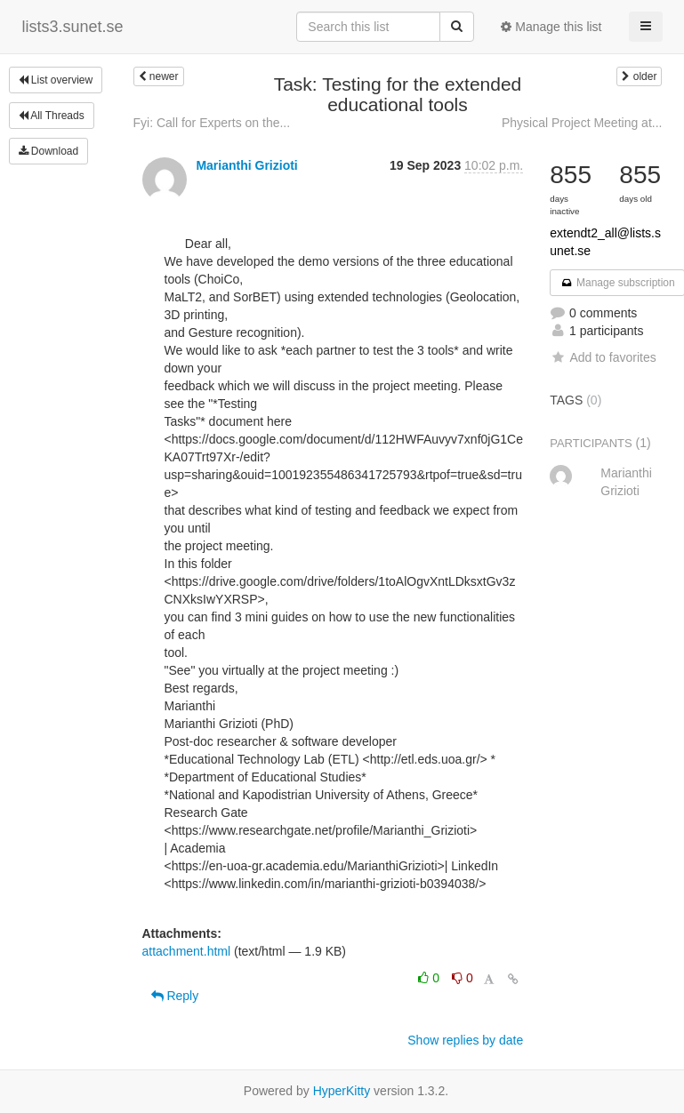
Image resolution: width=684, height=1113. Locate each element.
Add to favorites (603, 357)
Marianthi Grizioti (246, 165)
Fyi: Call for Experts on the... (212, 123)
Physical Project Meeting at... (582, 123)
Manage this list (551, 27)
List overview (56, 80)
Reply (175, 996)
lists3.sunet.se (73, 27)
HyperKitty (342, 1091)
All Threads (51, 115)
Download (49, 151)
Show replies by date (465, 1040)
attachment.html (186, 951)
